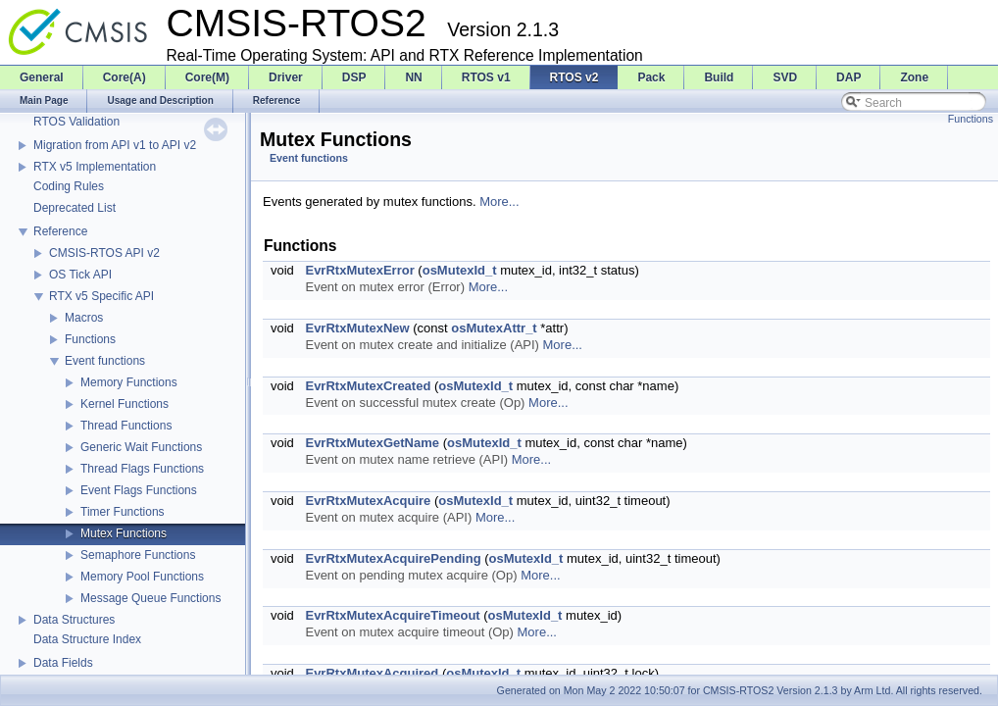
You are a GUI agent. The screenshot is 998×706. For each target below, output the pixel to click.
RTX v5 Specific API (101, 296)
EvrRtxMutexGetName (372, 442)
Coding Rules (68, 186)
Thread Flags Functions (142, 469)
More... (499, 201)
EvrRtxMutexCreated (367, 385)
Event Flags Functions (138, 490)
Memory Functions (128, 382)
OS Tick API (80, 274)
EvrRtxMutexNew (357, 328)
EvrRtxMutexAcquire (367, 500)
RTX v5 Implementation (94, 167)
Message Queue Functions (150, 598)
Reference (60, 231)
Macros (84, 318)
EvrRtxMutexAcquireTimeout (392, 615)
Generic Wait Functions (141, 447)
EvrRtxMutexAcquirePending (392, 558)
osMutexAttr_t (493, 328)
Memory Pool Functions (142, 576)
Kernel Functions (124, 404)
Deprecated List (74, 208)
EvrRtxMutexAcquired (371, 673)
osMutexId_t (460, 270)
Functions (90, 339)
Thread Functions (126, 425)
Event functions (105, 361)
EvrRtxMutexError (359, 270)
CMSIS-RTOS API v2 (104, 253)
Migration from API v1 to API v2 (114, 145)
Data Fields (63, 663)
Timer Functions (122, 512)
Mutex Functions (123, 533)
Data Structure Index (87, 639)
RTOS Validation (76, 121)
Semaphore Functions (137, 555)
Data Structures (74, 620)
